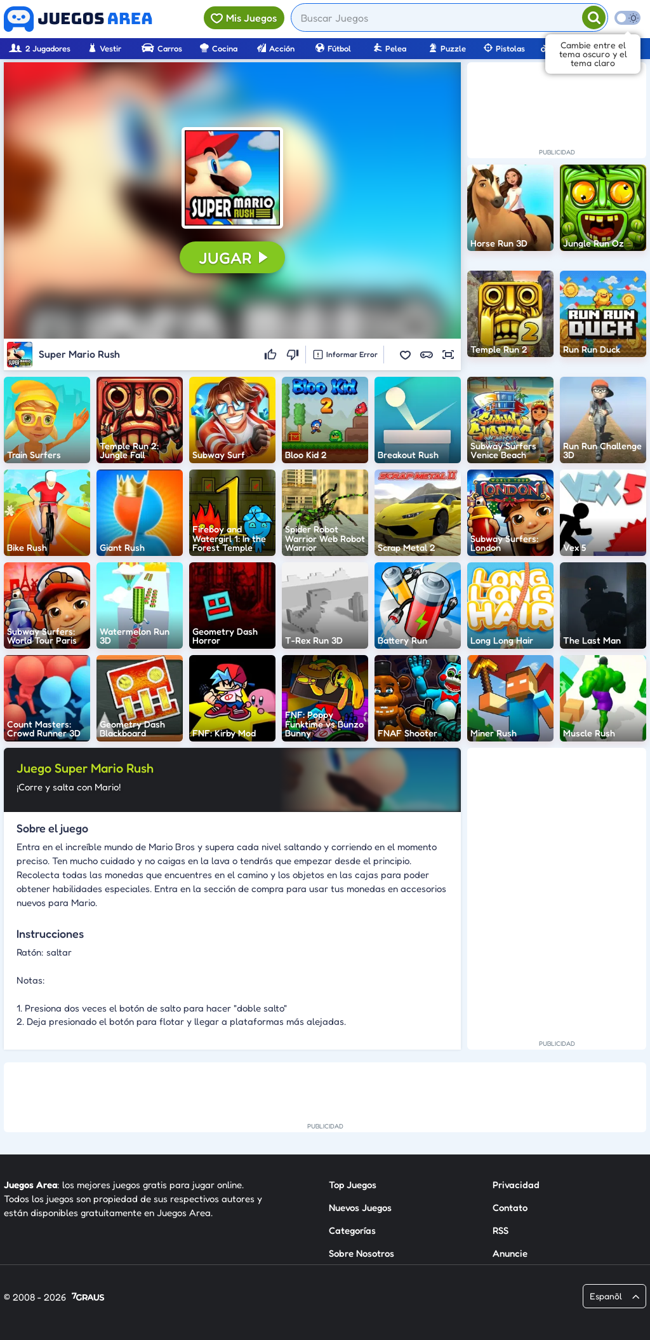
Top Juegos (352, 1185)
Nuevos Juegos (360, 1207)
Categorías (352, 1230)
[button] (232, 178)
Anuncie (510, 1253)
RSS (500, 1230)
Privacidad (516, 1185)
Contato (510, 1207)
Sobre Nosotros (361, 1253)
